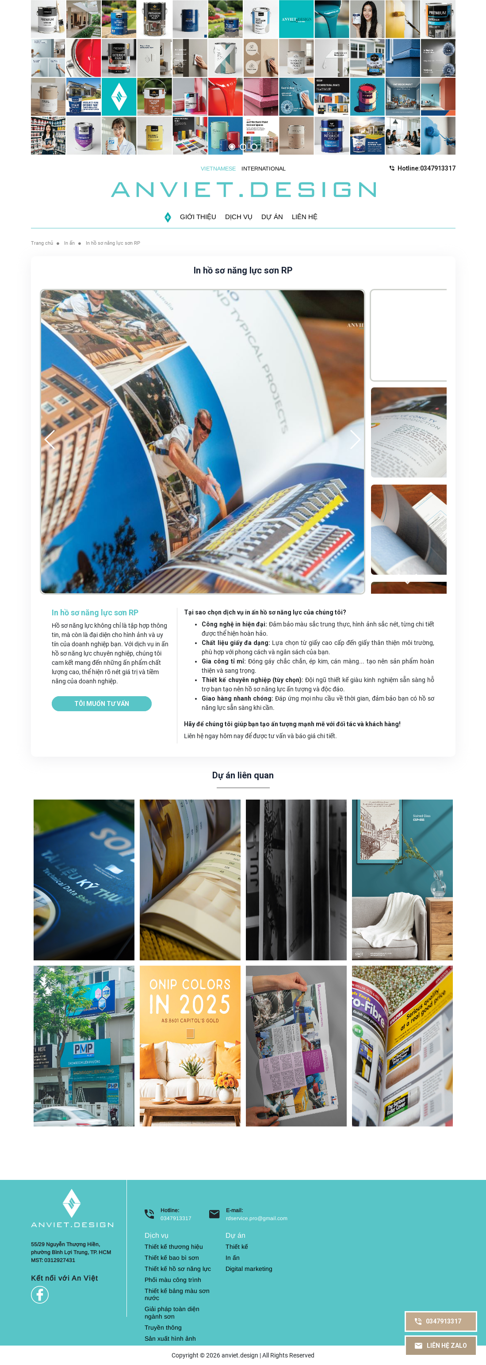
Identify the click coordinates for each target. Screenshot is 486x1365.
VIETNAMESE (218, 168)
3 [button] (254, 147)
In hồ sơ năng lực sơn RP (119, 242)
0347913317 (176, 1218)
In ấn (72, 242)
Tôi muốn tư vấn (101, 703)
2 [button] (243, 147)
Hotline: (422, 168)
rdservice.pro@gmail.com (256, 1218)
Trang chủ (43, 242)
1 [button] (232, 147)
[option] (243, 77)
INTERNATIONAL (263, 168)
